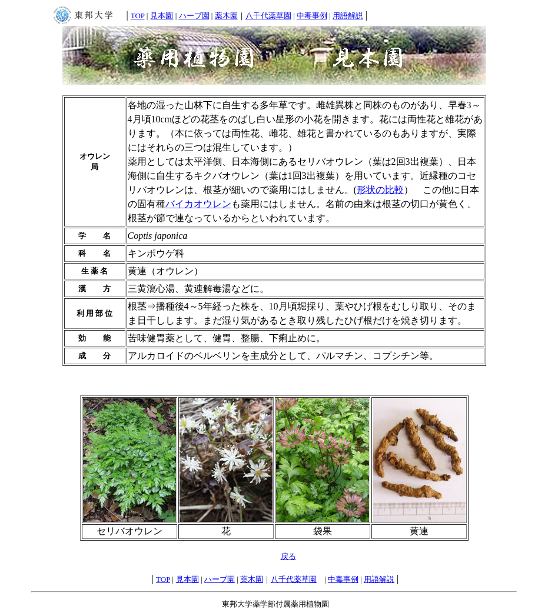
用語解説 (348, 15)
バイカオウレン (198, 204)
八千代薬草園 (268, 15)
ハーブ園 (194, 15)
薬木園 (226, 15)
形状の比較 (380, 190)
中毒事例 (312, 15)
